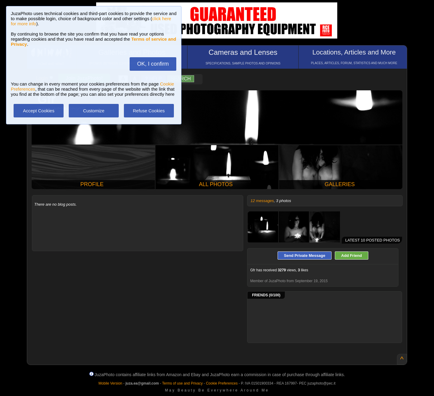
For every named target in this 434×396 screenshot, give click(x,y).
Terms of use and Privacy (182, 383)
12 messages (262, 200)
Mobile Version (110, 383)
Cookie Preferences (221, 383)
